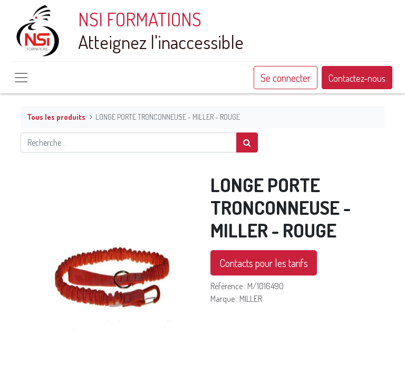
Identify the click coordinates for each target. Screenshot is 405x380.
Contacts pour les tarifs (263, 263)
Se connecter (286, 77)
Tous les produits (56, 116)
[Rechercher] (247, 142)
